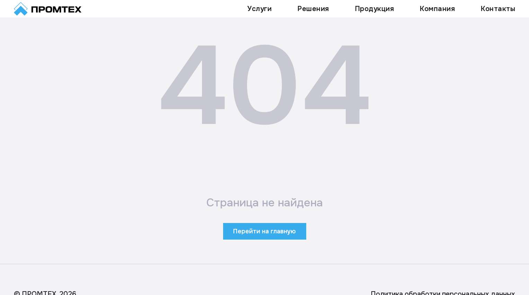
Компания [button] (437, 9)
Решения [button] (313, 9)
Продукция (374, 9)
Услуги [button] (259, 9)
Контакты (497, 9)
